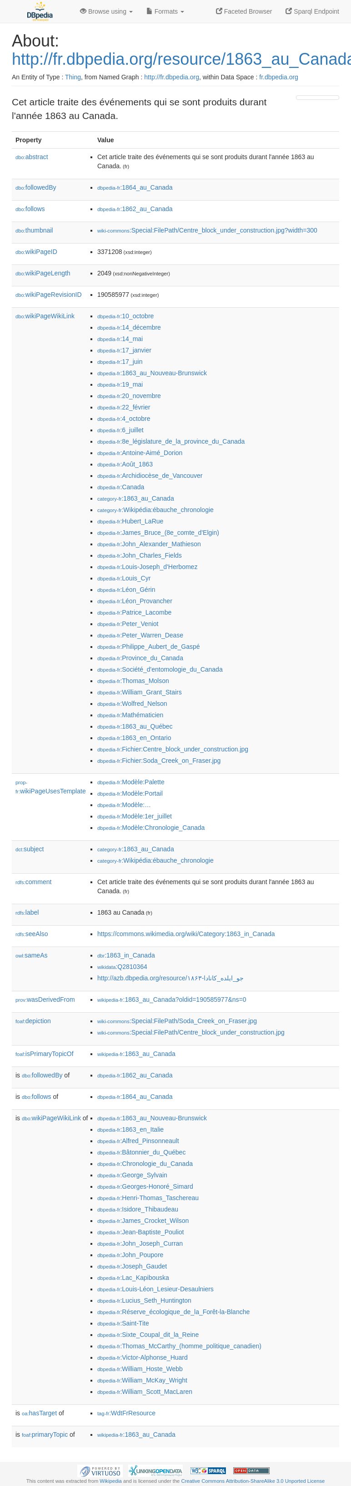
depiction (33, 1021)
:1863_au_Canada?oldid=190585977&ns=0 (171, 999)
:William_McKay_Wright (142, 1380)
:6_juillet (120, 430)
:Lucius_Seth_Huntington (144, 1300)
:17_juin (119, 361)
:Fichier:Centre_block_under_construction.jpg (172, 749)
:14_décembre (129, 327)
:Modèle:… (124, 804)
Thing (73, 77)
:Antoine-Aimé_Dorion (139, 452)
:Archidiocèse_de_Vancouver (149, 475)
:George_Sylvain (132, 1175)
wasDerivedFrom (45, 999)
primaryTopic (45, 1434)
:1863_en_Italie (130, 1129)
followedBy (35, 187)
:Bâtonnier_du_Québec (141, 1152)
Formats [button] (165, 11)
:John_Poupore (130, 1254)
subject (29, 849)
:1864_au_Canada (135, 187)
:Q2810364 (122, 966)
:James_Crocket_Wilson (143, 1220)
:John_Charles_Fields (139, 555)
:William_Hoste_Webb (140, 1368)
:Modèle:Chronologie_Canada (151, 827)
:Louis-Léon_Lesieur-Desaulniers (155, 1289)
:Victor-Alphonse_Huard (142, 1357)
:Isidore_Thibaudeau (137, 1209)
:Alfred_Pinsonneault (138, 1140)
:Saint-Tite (123, 1323)
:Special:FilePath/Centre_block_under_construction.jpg (191, 1032)
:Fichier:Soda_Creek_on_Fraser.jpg (159, 760)
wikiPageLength (42, 273)
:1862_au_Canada (135, 208)
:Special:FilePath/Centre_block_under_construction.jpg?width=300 (207, 230)
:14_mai (120, 338)
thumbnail (34, 230)
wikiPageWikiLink (45, 316)
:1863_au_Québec (135, 726)
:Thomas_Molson (133, 680)
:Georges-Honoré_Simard (145, 1186)
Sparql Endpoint (312, 11)
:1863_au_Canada (135, 498)
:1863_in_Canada (126, 955)
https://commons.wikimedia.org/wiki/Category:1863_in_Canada (186, 933)
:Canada (120, 487)
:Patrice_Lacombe (134, 612)
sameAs (31, 955)
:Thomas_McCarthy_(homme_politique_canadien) (179, 1346)
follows (30, 208)
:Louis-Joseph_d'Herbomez (147, 566)
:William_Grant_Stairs (139, 692)
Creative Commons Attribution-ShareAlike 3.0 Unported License (253, 1481)
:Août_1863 (125, 464)
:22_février (123, 407)
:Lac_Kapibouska (133, 1277)
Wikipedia (111, 1481)
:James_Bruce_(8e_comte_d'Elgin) (158, 532)
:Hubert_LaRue (130, 521)
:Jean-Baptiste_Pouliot (140, 1232)
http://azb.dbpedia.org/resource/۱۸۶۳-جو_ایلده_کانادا (170, 978)
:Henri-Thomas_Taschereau (148, 1197)
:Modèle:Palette (131, 782)
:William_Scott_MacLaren (144, 1391)
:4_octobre (123, 418)
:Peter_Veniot (127, 623)
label (27, 912)
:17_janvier (124, 350)
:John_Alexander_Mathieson (149, 544)
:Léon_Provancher (134, 601)
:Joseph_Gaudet (132, 1266)
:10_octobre (125, 316)
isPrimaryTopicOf (44, 1053)
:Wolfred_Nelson (132, 703)
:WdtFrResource (126, 1413)
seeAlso (31, 933)
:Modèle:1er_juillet (134, 816)
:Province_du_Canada (140, 658)
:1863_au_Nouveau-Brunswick (152, 373)
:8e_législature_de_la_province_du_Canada (171, 441)
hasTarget (39, 1413)
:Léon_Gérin (126, 589)
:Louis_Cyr (123, 578)
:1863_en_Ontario (134, 737)
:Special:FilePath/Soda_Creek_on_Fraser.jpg (177, 1021)
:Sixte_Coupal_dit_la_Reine (148, 1334)
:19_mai (120, 384)
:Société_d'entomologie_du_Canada (160, 669)
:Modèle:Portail (130, 793)
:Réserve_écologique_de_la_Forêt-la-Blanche (173, 1311)
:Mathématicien (130, 715)
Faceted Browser (244, 11)
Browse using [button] (106, 11)
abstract (31, 157)
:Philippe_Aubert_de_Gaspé (148, 646)
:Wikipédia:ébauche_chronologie (155, 509)
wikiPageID (36, 251)
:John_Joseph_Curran (140, 1243)
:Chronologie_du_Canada (145, 1163)
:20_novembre (129, 395)
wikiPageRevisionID (48, 294)
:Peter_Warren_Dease (140, 635)
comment (33, 881)
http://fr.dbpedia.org (171, 77)
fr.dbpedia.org (278, 77)
